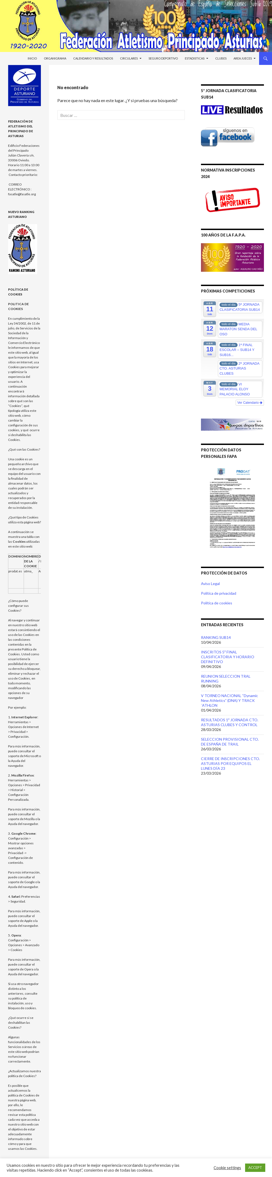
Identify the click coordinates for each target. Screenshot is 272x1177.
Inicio (32, 58)
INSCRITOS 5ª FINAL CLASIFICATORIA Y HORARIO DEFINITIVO (227, 657)
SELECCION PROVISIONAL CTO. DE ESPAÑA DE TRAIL (230, 741)
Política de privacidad (218, 593)
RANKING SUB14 (216, 637)
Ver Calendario (249, 403)
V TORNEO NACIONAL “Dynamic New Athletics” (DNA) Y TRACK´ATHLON (229, 700)
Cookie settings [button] (227, 1167)
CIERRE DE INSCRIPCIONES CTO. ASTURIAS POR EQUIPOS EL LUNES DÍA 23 (230, 763)
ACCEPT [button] (255, 1167)
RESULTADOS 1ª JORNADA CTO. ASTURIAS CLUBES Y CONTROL (229, 722)
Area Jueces (243, 58)
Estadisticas (194, 58)
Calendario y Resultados (93, 58)
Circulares (129, 58)
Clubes (221, 58)
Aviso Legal (210, 583)
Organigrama (55, 58)
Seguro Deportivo (163, 58)
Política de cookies (216, 603)
